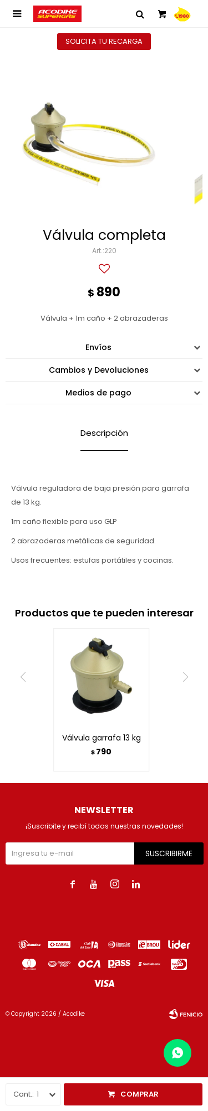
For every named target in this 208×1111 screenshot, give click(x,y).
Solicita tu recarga (104, 41)
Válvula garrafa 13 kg (101, 737)
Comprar (139, 1094)
